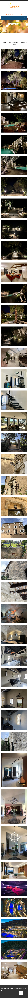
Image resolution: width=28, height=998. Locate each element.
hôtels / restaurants (13, 42)
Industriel (14, 44)
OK (21, 993)
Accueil (10, 27)
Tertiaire (4, 42)
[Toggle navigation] (24, 18)
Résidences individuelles (7, 40)
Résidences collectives (21, 40)
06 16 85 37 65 (11, 14)
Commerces (22, 42)
